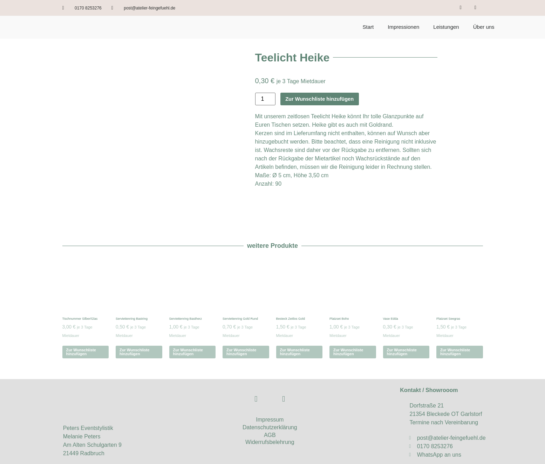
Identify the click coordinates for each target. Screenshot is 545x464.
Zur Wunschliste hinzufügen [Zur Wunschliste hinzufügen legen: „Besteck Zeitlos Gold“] (295, 334)
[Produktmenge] (265, 99)
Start (368, 27)
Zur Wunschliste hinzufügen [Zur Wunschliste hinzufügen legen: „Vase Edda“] (402, 334)
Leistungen (446, 27)
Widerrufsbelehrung (269, 424)
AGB (270, 417)
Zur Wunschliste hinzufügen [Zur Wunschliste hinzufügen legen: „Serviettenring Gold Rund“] (241, 334)
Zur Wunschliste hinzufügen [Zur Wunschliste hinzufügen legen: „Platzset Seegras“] (455, 334)
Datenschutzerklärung (270, 409)
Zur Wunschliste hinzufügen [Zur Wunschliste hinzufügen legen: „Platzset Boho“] (348, 334)
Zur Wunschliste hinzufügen (323, 99)
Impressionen (403, 27)
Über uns (484, 27)
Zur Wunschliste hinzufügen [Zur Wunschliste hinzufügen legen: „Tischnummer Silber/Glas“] (81, 334)
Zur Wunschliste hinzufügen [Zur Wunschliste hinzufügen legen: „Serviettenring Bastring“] (134, 334)
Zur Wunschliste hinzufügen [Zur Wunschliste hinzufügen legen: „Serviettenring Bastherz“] (188, 334)
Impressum (270, 402)
